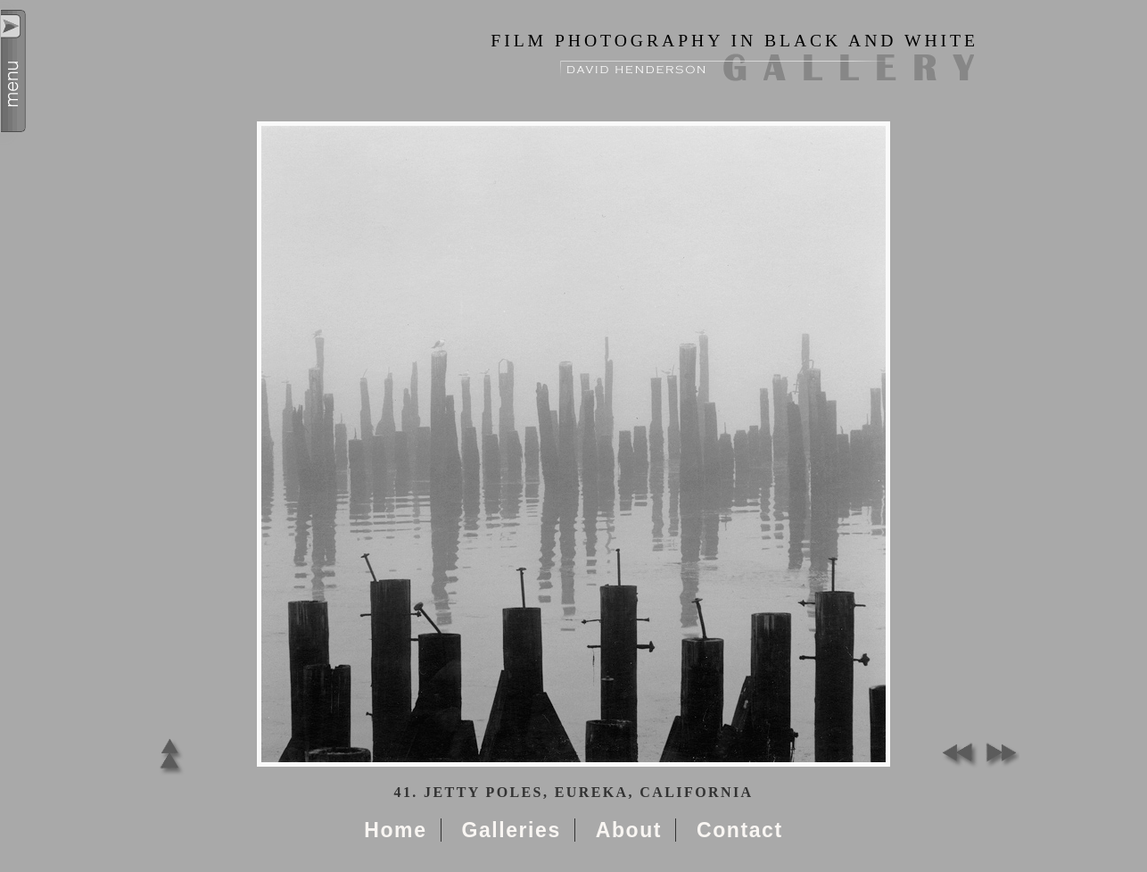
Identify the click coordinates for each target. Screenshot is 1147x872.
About (629, 830)
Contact (740, 830)
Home (395, 830)
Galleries (510, 830)
